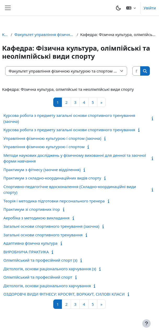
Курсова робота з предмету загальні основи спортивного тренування (69, 129)
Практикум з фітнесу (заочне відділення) (42, 169)
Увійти (150, 7)
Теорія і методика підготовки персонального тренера (54, 200)
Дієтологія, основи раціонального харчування (47, 285)
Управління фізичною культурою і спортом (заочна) (52, 138)
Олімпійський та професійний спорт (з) (40, 260)
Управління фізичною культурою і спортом (44, 146)
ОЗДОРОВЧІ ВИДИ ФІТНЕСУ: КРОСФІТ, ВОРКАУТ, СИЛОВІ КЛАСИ (64, 294)
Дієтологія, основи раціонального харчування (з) (49, 268)
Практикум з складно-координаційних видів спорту (52, 178)
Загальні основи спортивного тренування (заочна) (51, 226)
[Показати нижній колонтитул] (146, 323)
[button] (131, 8)
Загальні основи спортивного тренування (43, 234)
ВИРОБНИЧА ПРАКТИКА (26, 251)
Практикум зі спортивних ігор (31, 209)
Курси (5, 34)
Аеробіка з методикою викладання (36, 217)
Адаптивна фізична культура (30, 243)
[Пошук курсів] (136, 71)
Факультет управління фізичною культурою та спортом (44, 34)
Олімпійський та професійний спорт (37, 277)
